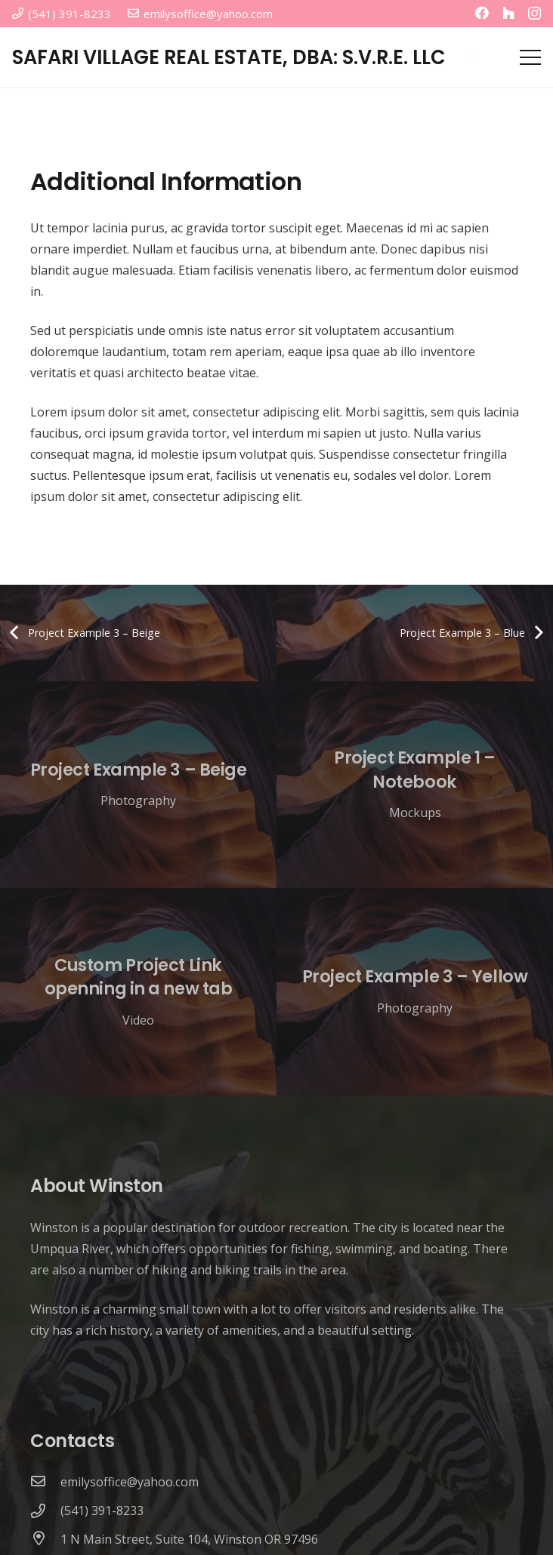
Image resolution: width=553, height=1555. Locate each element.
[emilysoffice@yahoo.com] (45, 1481)
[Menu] (530, 57)
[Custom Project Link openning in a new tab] (138, 992)
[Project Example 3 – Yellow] (414, 992)
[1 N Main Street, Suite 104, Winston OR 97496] (45, 1539)
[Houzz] (508, 13)
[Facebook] (482, 13)
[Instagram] (534, 13)
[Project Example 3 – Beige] (138, 785)
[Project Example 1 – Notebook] (414, 785)
